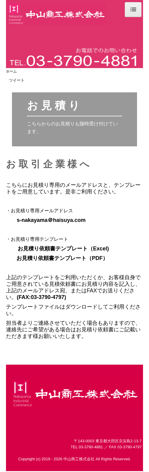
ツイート (17, 80)
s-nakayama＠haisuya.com (51, 220)
